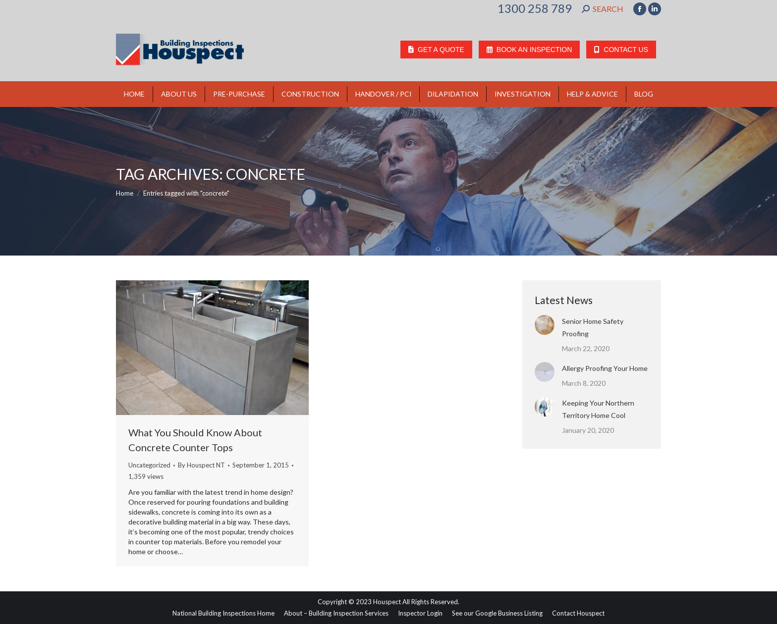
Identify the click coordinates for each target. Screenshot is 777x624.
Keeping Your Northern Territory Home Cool (598, 409)
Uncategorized (149, 465)
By (201, 465)
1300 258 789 (535, 8)
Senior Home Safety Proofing (592, 327)
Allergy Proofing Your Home (605, 368)
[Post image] (545, 325)
